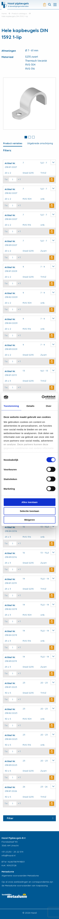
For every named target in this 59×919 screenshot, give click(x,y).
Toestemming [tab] (11, 406)
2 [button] (29, 137)
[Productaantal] (13, 179)
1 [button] (26, 137)
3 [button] (33, 137)
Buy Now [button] (51, 179)
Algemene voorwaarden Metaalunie (20, 875)
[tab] (26, 137)
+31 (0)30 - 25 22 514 (12, 851)
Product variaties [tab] (12, 143)
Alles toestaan (30, 502)
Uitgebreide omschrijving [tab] (40, 143)
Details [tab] (30, 406)
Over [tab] (48, 406)
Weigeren (29, 519)
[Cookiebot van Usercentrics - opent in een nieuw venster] (42, 397)
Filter (10, 818)
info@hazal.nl (8, 855)
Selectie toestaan (29, 511)
